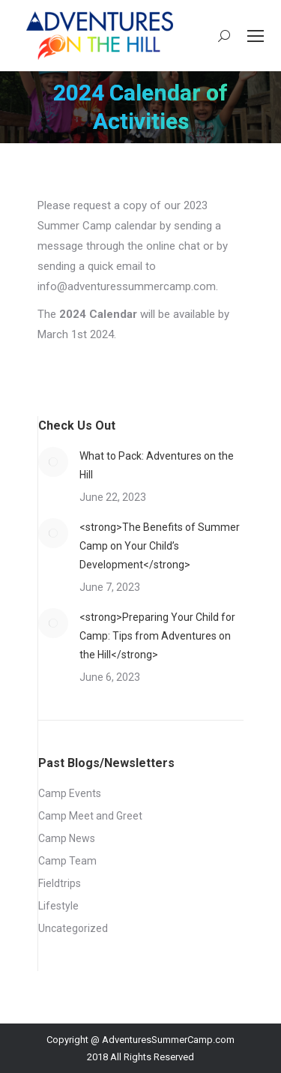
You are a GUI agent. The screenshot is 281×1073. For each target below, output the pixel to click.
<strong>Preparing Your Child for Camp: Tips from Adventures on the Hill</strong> (157, 636)
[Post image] (53, 462)
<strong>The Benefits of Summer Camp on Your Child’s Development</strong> (159, 546)
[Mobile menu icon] (255, 35)
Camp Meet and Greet (90, 816)
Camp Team (67, 861)
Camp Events (69, 793)
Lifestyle (58, 906)
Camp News (66, 838)
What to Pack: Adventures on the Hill (156, 465)
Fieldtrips (59, 883)
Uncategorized (73, 928)
